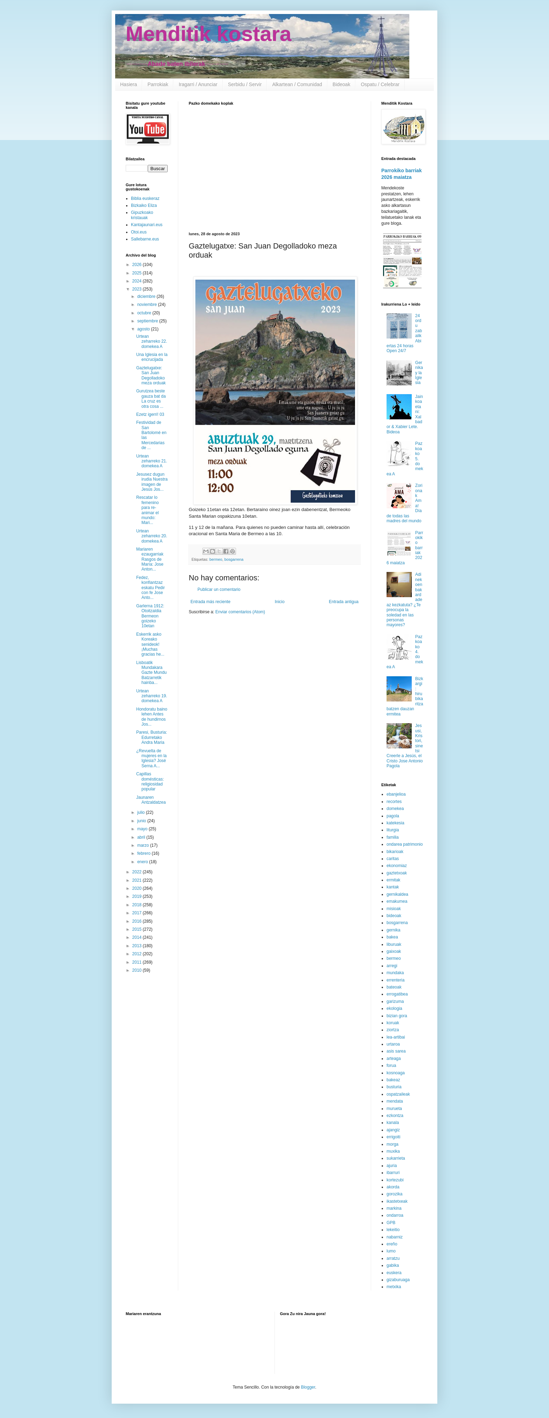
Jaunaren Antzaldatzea (151, 800)
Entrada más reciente (210, 601)
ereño (392, 1244)
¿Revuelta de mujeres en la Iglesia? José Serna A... (151, 758)
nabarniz (395, 1237)
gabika (393, 1265)
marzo (143, 845)
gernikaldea (397, 894)
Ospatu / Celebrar (380, 84)
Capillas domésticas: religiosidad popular (150, 781)
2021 (137, 880)
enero (143, 861)
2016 (137, 921)
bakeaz (393, 1079)
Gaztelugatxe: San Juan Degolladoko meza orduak (151, 375)
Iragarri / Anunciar (198, 84)
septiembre (148, 321)
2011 (137, 962)
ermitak (393, 880)
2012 (137, 953)
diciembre (147, 296)
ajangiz (393, 1129)
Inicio (280, 601)
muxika (393, 1151)
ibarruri (393, 1172)
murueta (394, 1108)
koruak (393, 1022)
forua (391, 1065)
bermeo (215, 559)
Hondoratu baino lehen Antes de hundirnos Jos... (151, 717)
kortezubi (395, 1180)
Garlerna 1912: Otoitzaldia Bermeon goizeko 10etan (150, 616)
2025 (137, 273)
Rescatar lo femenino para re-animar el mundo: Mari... (147, 510)
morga (392, 1144)
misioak (394, 908)
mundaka (395, 972)
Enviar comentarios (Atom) (240, 611)
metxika (394, 1286)
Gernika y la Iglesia (419, 372)
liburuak (394, 944)
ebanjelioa (396, 794)
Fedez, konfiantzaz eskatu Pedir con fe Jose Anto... (150, 587)
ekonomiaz (397, 865)
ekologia (394, 1008)
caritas (393, 858)
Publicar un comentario (219, 589)
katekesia (395, 822)
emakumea (397, 901)
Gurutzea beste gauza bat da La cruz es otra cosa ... (151, 398)
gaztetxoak (397, 873)
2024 (137, 281)
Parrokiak (157, 84)
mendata (395, 1101)
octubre (144, 312)
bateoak (394, 987)
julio (141, 812)
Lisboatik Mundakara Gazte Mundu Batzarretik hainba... (151, 672)
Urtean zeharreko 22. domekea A (151, 341)
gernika (393, 930)
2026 (137, 264)
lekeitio (393, 1229)
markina (394, 1208)
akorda (393, 1187)
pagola (393, 815)
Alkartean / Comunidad (297, 84)
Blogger (308, 1387)
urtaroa (393, 1044)
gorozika (394, 1194)
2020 (137, 888)
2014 (137, 937)
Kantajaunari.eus (146, 224)
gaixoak (394, 951)
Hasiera (128, 84)
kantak (393, 887)
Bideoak (341, 84)
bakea (392, 937)
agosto (144, 329)
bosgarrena (234, 559)
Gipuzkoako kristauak (142, 215)
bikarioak (395, 851)
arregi (392, 965)
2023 (137, 289)
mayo (143, 828)
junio (142, 820)
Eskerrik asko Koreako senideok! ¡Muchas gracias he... (150, 644)
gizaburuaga (398, 1279)
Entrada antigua (344, 601)
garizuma (395, 1001)
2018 (137, 904)
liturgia (393, 829)
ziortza (393, 1029)
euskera (394, 1272)
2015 (137, 929)
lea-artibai (396, 1037)
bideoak (394, 915)
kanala (393, 1122)
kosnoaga (396, 1072)
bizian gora (397, 1015)
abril (141, 837)
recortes (394, 801)
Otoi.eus (139, 232)
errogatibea (397, 994)
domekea (395, 808)
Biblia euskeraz (145, 198)
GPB (391, 1222)
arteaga (394, 1058)
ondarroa (395, 1215)
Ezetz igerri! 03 (150, 414)
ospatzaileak (398, 1094)
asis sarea (396, 1051)
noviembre (147, 304)
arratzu (393, 1258)
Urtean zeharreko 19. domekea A (151, 696)
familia (393, 837)
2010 (137, 970)
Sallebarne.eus (145, 239)
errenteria (395, 980)
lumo (391, 1251)
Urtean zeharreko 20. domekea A (151, 536)
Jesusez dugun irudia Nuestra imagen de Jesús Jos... (152, 482)
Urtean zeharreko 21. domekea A (151, 461)
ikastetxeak (397, 1201)
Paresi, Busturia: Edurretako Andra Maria (151, 737)
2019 (137, 896)
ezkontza (395, 1115)
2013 (137, 945)
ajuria (392, 1165)
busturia (394, 1086)
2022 (137, 871)
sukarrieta (396, 1158)
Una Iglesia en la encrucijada (151, 357)
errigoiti (393, 1136)
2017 (137, 912)
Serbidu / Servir (245, 84)
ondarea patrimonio (405, 844)
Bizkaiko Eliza (144, 205)
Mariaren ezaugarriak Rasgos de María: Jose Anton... (150, 559)
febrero (144, 853)
